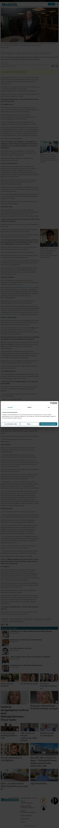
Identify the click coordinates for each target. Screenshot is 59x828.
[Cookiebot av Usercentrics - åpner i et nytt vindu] (51, 403)
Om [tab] (49, 407)
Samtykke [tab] (10, 407)
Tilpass (29, 424)
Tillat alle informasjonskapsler (48, 424)
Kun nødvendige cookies (10, 424)
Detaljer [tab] (30, 407)
